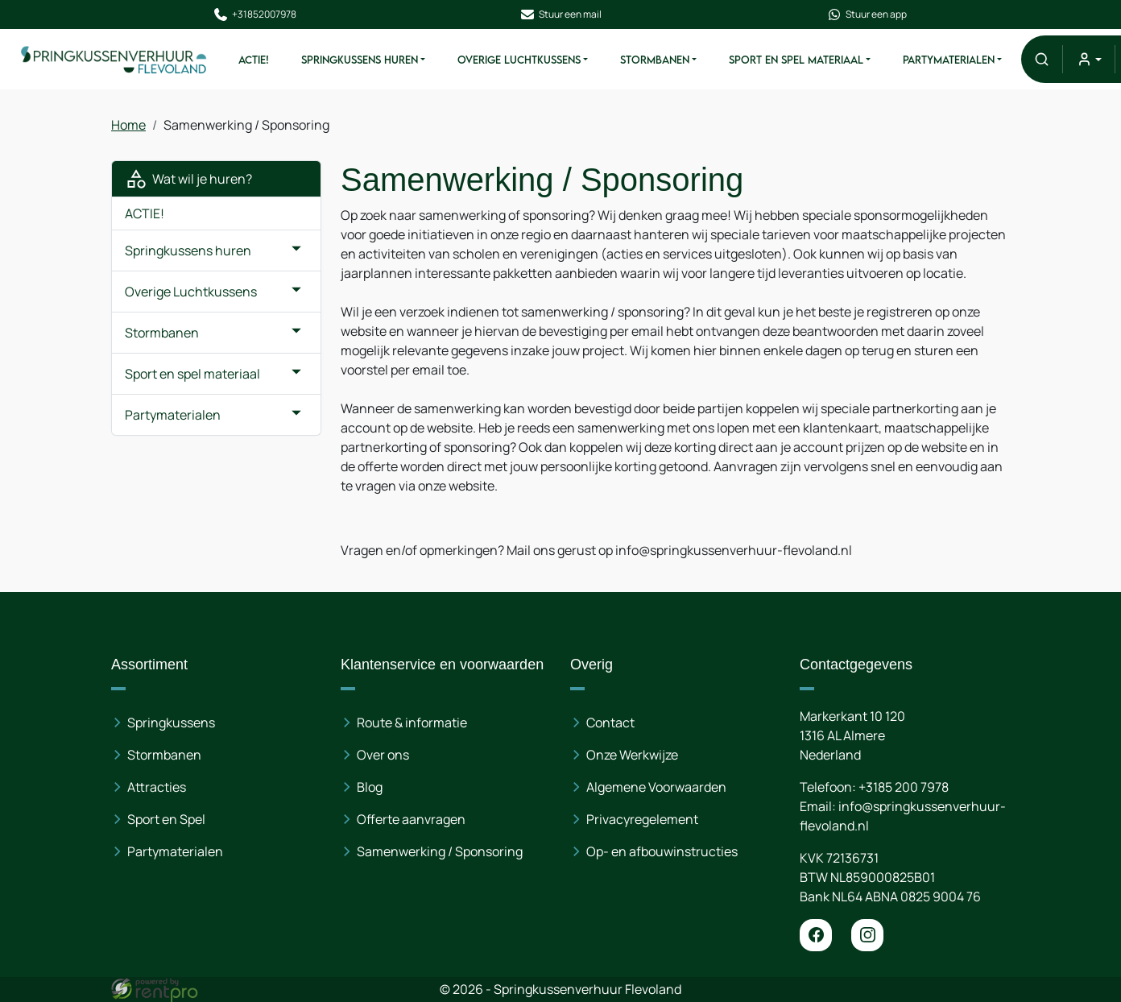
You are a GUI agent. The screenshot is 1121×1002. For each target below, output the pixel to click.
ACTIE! (253, 59)
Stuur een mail (560, 14)
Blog (370, 787)
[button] (1041, 59)
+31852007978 (254, 14)
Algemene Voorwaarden (656, 787)
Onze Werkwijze (632, 755)
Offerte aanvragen (411, 819)
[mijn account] (1088, 59)
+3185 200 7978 (903, 787)
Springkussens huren (359, 59)
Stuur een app (866, 14)
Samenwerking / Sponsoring (440, 851)
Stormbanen (654, 59)
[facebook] (816, 935)
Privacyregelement (642, 819)
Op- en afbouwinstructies (662, 851)
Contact (610, 722)
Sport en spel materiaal (796, 59)
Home (128, 125)
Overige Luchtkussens (519, 59)
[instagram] (867, 935)
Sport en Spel (166, 819)
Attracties (156, 787)
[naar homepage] (114, 58)
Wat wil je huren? (188, 179)
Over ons (383, 755)
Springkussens (171, 722)
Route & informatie (412, 722)
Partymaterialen (949, 59)
